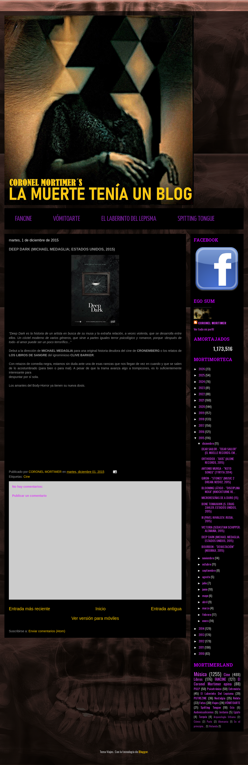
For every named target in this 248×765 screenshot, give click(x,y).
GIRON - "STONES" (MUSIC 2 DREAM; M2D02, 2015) (218, 480)
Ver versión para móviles (95, 618)
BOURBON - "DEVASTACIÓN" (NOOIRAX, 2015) (218, 548)
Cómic (197, 721)
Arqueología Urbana (225, 717)
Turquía (203, 717)
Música (200, 673)
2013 (202, 634)
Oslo (232, 707)
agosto (206, 576)
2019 (202, 412)
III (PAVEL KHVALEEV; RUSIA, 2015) (217, 519)
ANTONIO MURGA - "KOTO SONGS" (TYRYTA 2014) (217, 470)
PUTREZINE (200, 698)
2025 (202, 375)
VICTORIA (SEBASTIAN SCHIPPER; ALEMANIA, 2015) (221, 529)
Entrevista (234, 688)
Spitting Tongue (211, 707)
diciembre (208, 443)
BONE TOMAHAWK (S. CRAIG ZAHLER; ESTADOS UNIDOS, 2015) (219, 507)
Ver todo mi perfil (204, 329)
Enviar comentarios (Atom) (47, 631)
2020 (202, 406)
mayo (205, 595)
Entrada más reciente (29, 608)
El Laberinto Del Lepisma (217, 693)
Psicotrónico (214, 688)
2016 (202, 431)
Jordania (223, 712)
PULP (197, 688)
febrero (207, 614)
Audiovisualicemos (204, 712)
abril (205, 601)
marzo (206, 608)
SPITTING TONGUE (196, 218)
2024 (202, 381)
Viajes (215, 702)
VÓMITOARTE (66, 218)
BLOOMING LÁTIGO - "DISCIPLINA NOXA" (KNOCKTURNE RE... (221, 489)
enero (205, 620)
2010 (202, 653)
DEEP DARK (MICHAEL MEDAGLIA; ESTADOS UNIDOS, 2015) (221, 538)
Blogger (143, 751)
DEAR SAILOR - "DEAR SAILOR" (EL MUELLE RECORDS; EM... (219, 450)
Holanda (213, 726)
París (209, 721)
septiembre (209, 570)
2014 (202, 628)
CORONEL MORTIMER (212, 323)
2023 (202, 387)
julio (204, 583)
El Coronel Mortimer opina (217, 681)
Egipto (237, 712)
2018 (202, 419)
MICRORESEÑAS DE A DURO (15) (220, 497)
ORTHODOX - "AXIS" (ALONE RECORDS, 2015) (218, 460)
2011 (202, 647)
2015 (202, 437)
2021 (202, 400)
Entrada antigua (166, 608)
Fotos (202, 702)
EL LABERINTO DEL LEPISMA (128, 218)
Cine (26, 476)
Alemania (223, 721)
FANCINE (23, 218)
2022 (202, 393)
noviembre (208, 558)
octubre (207, 564)
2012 (202, 641)
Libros (198, 679)
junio (205, 589)
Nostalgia (219, 698)
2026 (202, 368)
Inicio (100, 608)
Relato (236, 698)
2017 (202, 425)
